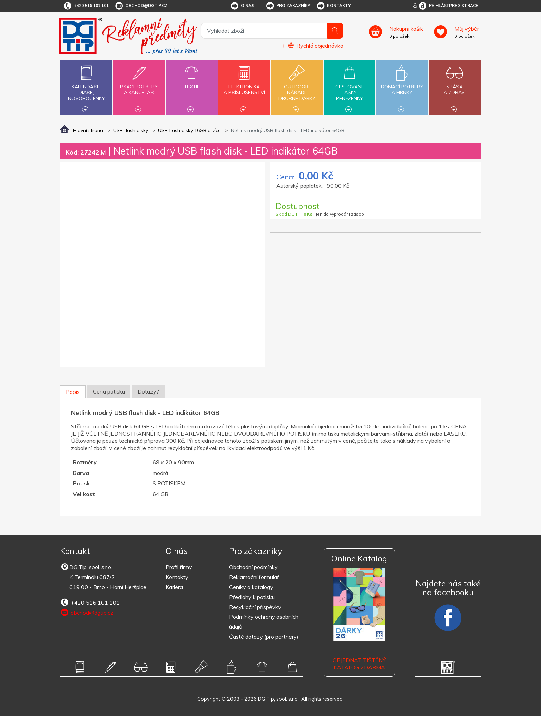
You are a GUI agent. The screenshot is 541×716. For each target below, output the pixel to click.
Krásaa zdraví (454, 85)
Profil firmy (179, 567)
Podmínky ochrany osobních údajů (263, 621)
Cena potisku (109, 391)
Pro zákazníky (288, 6)
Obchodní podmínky (253, 567)
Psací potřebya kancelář (139, 85)
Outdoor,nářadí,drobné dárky (296, 87)
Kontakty (333, 6)
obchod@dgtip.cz (140, 6)
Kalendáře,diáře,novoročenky (86, 87)
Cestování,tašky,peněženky (349, 87)
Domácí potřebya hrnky (402, 85)
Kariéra (174, 587)
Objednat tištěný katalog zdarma (359, 664)
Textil (191, 82)
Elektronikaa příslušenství (244, 85)
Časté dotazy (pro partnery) (263, 636)
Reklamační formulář (254, 577)
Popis (73, 391)
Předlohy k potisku (252, 597)
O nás (242, 6)
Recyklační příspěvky (255, 607)
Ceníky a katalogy (251, 587)
